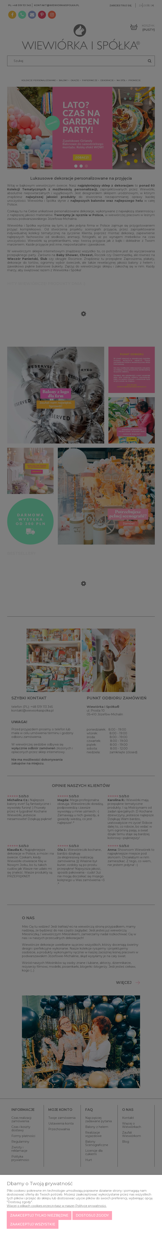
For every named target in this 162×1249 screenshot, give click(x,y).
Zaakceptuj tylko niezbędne (39, 1215)
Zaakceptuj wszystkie (32, 1224)
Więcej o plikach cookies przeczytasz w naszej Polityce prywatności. (57, 1206)
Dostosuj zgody (92, 1215)
